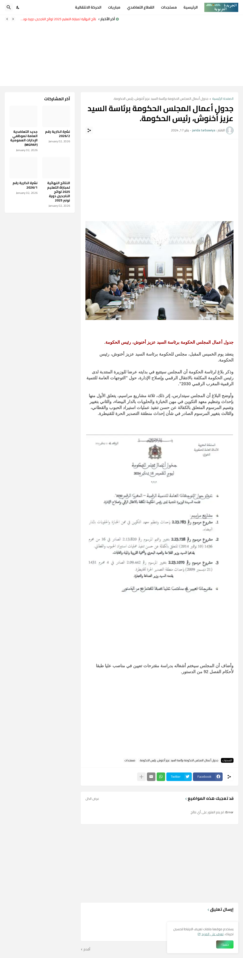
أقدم (87, 949)
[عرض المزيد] (141, 776)
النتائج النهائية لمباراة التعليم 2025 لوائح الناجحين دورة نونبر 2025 (57, 19)
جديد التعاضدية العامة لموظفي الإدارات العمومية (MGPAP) (23, 138)
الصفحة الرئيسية (223, 99)
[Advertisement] (183, 50)
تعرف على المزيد (212, 934)
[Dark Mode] (18, 7)
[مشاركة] (89, 130)
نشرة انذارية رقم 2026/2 (57, 133)
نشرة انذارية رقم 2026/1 (25, 185)
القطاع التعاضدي (140, 7)
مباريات (114, 7)
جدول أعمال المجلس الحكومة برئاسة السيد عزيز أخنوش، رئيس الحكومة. (160, 99)
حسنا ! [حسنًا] (225, 944)
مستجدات (169, 7)
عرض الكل (92, 798)
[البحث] (9, 7)
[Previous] (13, 19)
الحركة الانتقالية (88, 7)
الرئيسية (190, 7)
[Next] (7, 19)
